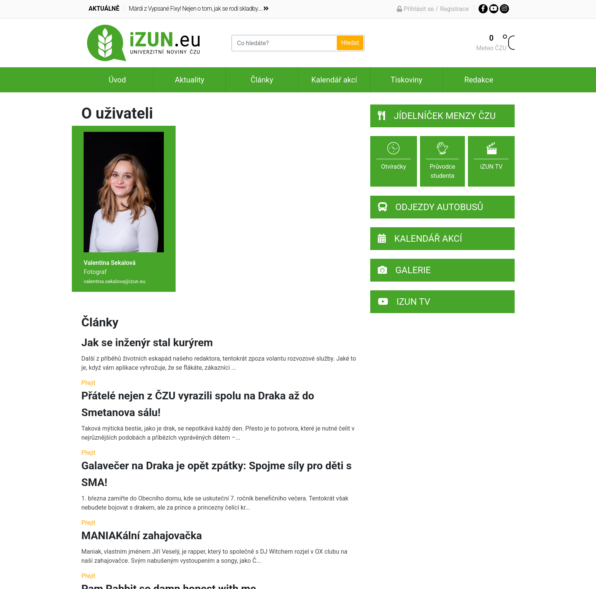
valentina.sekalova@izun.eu (114, 281)
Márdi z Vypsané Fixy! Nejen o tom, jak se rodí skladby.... (199, 8)
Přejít (88, 382)
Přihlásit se (415, 9)
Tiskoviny (406, 79)
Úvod (117, 79)
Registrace (454, 9)
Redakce (478, 79)
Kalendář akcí (334, 79)
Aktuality (189, 79)
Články (261, 79)
